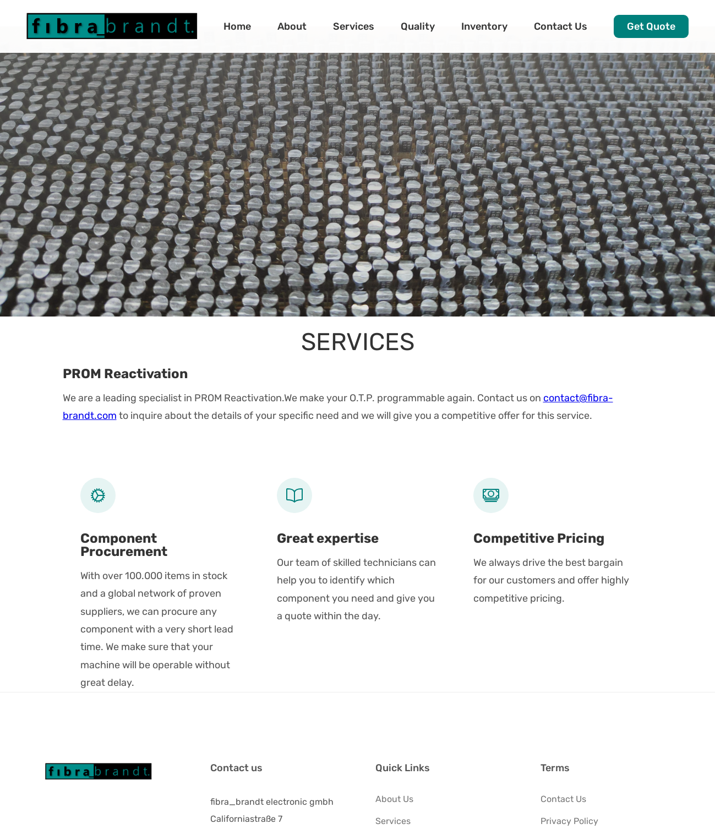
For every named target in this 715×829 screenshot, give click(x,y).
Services (353, 26)
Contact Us (560, 26)
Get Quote (651, 26)
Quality (418, 26)
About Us (394, 799)
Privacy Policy (569, 821)
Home (237, 26)
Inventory (484, 26)
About (292, 26)
